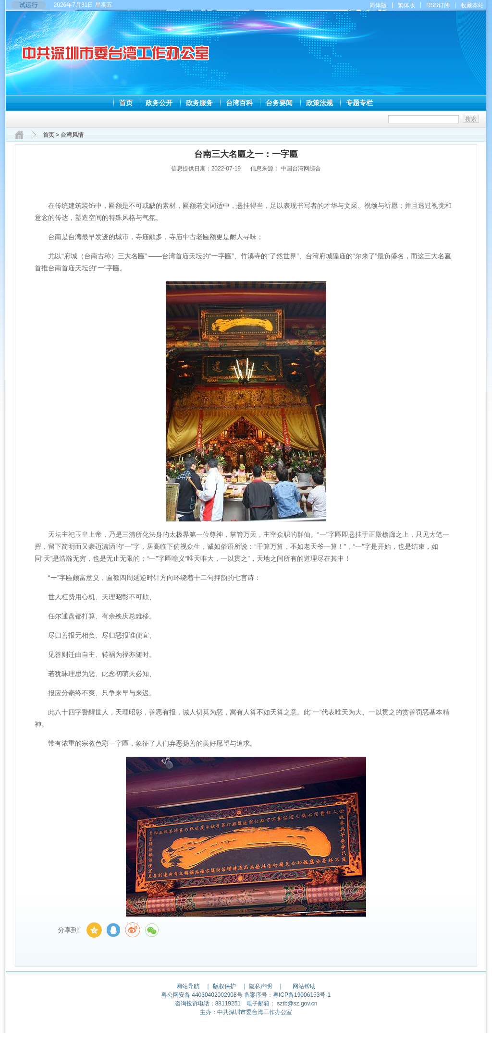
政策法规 (319, 103)
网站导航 (187, 986)
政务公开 (159, 103)
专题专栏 (359, 103)
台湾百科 (239, 103)
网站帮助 (304, 986)
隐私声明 (260, 986)
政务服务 (199, 103)
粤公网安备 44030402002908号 (202, 995)
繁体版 (406, 5)
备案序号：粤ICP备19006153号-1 (287, 995)
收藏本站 (472, 5)
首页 (126, 103)
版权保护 (224, 986)
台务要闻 (279, 103)
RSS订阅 (438, 5)
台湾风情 (72, 135)
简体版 (378, 5)
